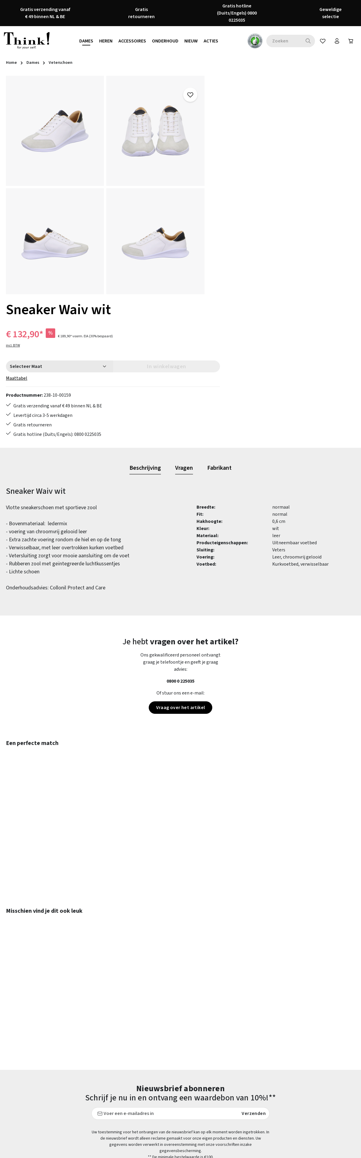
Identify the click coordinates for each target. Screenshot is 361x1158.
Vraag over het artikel (180, 560)
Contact (134, 1033)
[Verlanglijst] (320, 41)
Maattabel (227, 148)
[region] (105, 185)
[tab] (145, 320)
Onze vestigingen (234, 1087)
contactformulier (45, 1047)
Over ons (225, 1076)
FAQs (221, 1023)
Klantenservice (141, 1044)
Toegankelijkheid (143, 1097)
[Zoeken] (305, 41)
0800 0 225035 (180, 533)
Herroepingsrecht (234, 1055)
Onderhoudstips (142, 1065)
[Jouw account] (335, 41)
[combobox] (281, 41)
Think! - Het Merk (234, 1097)
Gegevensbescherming (239, 1044)
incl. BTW (223, 115)
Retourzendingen (144, 1076)
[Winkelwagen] (350, 41)
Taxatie (224, 1108)
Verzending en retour (147, 1087)
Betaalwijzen (139, 1023)
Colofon (224, 1033)
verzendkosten (221, 1152)
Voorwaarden (229, 1065)
